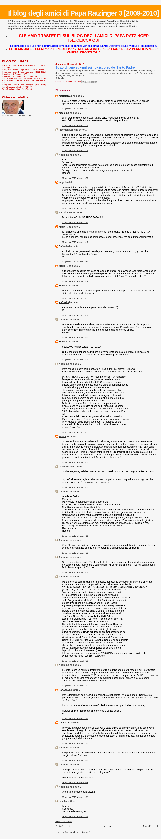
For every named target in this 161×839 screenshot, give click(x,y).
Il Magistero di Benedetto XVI (14, 74)
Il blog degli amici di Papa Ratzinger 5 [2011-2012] (24, 72)
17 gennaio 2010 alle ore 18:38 (75, 208)
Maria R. (63, 226)
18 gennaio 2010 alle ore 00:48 (75, 783)
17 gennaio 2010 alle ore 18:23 (75, 126)
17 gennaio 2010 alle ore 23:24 (75, 760)
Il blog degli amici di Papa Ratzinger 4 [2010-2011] (24, 85)
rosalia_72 (64, 722)
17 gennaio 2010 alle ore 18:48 (75, 262)
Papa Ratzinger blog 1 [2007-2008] (17, 89)
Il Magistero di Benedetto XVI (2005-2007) (20, 76)
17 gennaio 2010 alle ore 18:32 (75, 178)
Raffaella (64, 246)
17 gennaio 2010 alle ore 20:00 (75, 661)
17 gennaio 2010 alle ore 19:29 (75, 553)
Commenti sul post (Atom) (77, 832)
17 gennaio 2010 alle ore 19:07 (75, 487)
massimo (64, 113)
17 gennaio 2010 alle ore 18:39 (75, 223)
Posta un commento (63, 822)
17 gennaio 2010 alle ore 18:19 (75, 109)
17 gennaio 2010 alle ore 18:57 (75, 315)
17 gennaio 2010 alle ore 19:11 (75, 536)
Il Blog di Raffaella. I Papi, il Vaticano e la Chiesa (23, 70)
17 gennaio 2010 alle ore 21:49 (75, 719)
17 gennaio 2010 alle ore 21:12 (75, 686)
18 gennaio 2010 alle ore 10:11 (75, 797)
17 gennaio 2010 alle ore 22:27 (75, 743)
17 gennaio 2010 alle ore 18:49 (75, 281)
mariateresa (65, 96)
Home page (107, 826)
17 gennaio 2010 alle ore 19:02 (75, 462)
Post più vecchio (151, 826)
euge (61, 182)
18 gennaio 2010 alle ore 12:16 (75, 817)
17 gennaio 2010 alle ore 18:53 (75, 298)
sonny (62, 436)
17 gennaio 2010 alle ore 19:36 (75, 572)
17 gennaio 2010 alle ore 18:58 (75, 360)
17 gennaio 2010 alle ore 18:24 (75, 151)
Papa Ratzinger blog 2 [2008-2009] (17, 87)
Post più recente (63, 826)
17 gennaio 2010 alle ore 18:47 (75, 242)
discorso (120, 70)
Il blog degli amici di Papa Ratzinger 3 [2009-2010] (83, 13)
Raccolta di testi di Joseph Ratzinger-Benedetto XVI (24, 78)
